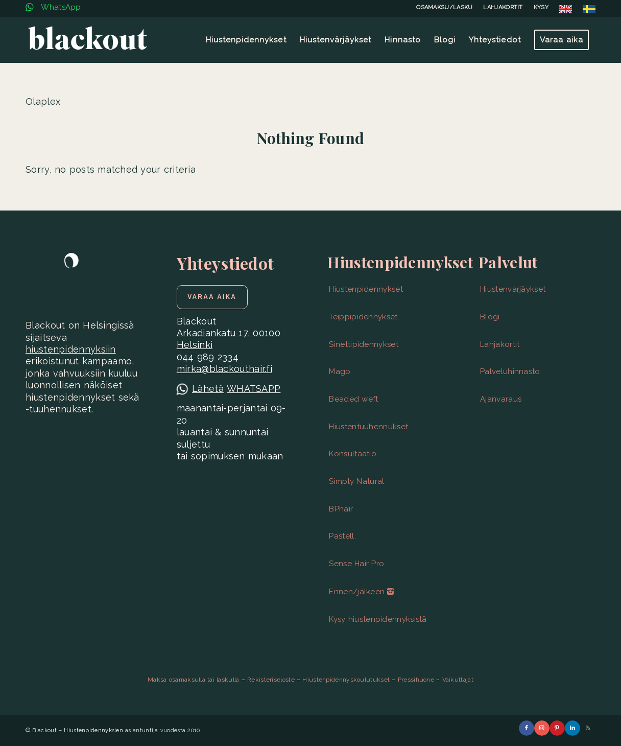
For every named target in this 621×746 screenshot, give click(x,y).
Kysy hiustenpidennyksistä (377, 619)
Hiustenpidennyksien (93, 730)
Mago (339, 371)
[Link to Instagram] (542, 728)
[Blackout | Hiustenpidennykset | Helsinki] (87, 40)
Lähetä (208, 388)
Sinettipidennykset (363, 344)
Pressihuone (416, 679)
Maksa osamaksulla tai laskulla (193, 679)
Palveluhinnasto (510, 371)
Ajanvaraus (500, 399)
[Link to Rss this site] (587, 728)
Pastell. (342, 536)
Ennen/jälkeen (361, 591)
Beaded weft (353, 399)
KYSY (541, 7)
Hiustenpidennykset (365, 289)
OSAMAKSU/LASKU (444, 7)
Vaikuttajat (457, 679)
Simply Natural (356, 481)
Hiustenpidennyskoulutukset (346, 679)
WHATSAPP (253, 388)
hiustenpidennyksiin (71, 349)
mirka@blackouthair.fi (224, 368)
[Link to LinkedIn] (572, 728)
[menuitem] (444, 7)
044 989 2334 (207, 357)
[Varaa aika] (212, 297)
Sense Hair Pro (356, 563)
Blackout (44, 730)
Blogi (490, 316)
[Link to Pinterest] (557, 728)
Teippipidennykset (363, 316)
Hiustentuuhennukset (368, 426)
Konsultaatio (352, 453)
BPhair (341, 509)
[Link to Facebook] (526, 728)
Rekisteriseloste (271, 679)
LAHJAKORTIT (502, 7)
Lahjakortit (499, 344)
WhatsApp (53, 7)
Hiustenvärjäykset (512, 289)
